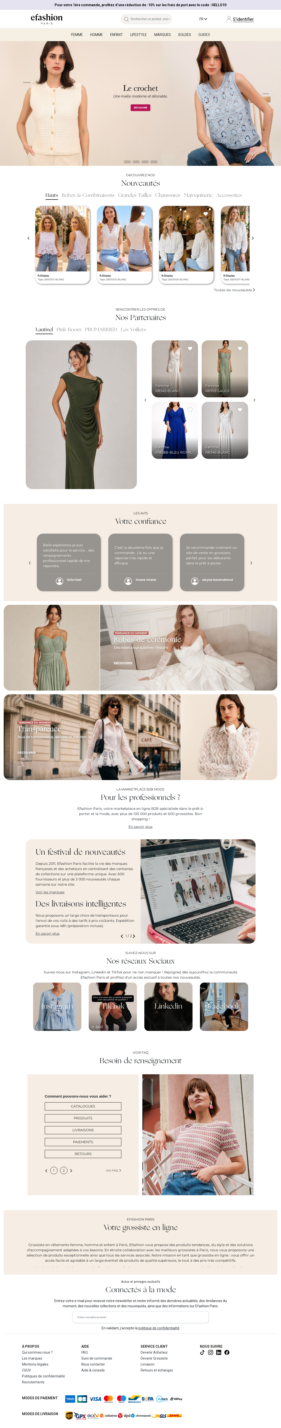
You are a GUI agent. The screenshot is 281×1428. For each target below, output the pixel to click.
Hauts (51, 195)
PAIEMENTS (83, 1142)
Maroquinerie (198, 195)
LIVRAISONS (83, 1130)
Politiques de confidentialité (43, 1376)
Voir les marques (50, 892)
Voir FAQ (113, 1170)
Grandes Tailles (134, 195)
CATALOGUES (83, 1106)
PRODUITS (83, 1118)
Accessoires (229, 195)
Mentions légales (35, 1364)
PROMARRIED (101, 329)
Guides (204, 35)
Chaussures (167, 195)
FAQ (84, 1352)
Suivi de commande (96, 1358)
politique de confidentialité (158, 1328)
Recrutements (33, 1382)
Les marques (32, 1358)
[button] (123, 936)
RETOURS (83, 1154)
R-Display (43, 275)
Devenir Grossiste (154, 1358)
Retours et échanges (157, 1370)
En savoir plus (140, 826)
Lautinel (44, 329)
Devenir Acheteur (154, 1352)
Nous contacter (93, 1364)
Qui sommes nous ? (37, 1352)
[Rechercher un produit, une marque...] (151, 19)
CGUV (26, 1370)
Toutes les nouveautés (235, 290)
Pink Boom (69, 329)
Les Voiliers (133, 329)
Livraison (147, 1364)
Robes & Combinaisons (88, 195)
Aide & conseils (93, 1370)
